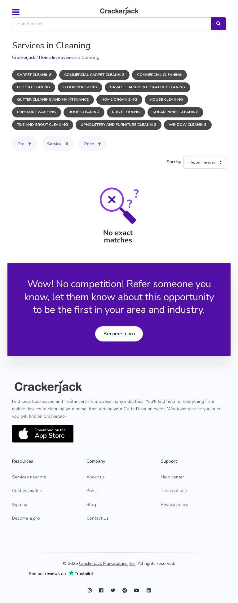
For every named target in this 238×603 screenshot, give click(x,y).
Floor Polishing (80, 87)
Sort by (174, 162)
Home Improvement (58, 57)
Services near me (29, 477)
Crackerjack (23, 57)
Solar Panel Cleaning (175, 111)
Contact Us (97, 518)
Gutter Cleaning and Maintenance (53, 99)
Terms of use (174, 490)
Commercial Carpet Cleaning (94, 74)
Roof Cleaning (83, 111)
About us (95, 477)
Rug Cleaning (126, 111)
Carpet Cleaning (34, 74)
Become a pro (119, 333)
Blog (91, 504)
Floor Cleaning (33, 87)
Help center (172, 477)
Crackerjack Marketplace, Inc (107, 563)
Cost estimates (27, 490)
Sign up (19, 504)
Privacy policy (174, 504)
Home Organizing (119, 99)
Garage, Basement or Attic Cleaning (147, 87)
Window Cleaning (187, 124)
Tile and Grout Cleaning (42, 124)
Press (92, 490)
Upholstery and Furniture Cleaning (118, 124)
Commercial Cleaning (159, 74)
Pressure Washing (36, 111)
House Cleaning (166, 99)
